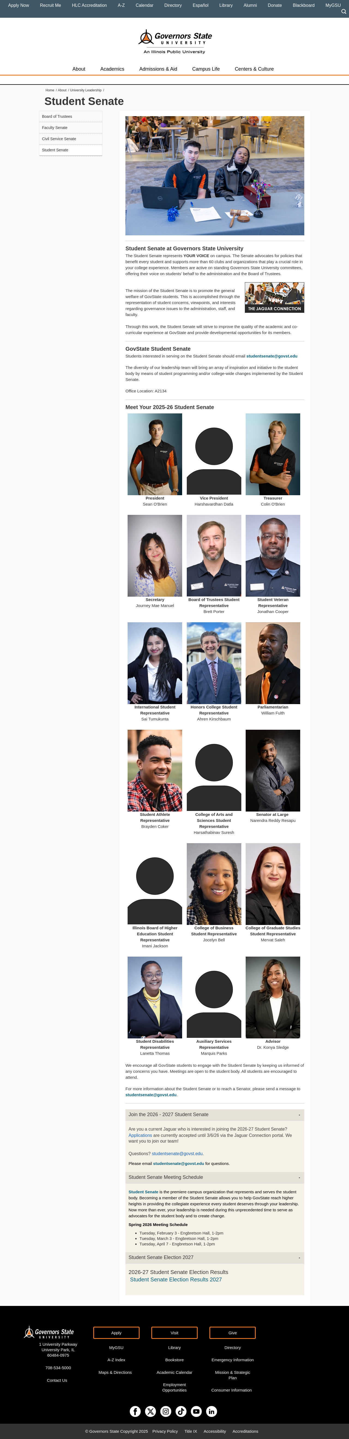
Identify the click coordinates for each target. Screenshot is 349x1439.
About (79, 69)
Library (226, 5)
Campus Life (206, 69)
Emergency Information (233, 1359)
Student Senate (55, 150)
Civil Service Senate (59, 139)
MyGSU (333, 5)
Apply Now (18, 5)
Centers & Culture (254, 69)
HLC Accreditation (89, 5)
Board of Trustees (57, 116)
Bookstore (174, 1359)
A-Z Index (116, 1359)
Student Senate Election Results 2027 (176, 1279)
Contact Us (57, 1380)
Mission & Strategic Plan (232, 1375)
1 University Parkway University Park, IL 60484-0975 (58, 1349)
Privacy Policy (165, 1431)
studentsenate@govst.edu (177, 1153)
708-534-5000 (58, 1367)
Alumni (250, 5)
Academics (112, 69)
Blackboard (304, 5)
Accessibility (215, 1431)
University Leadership (85, 90)
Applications (140, 1135)
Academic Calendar (174, 1372)
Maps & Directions (115, 1372)
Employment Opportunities (174, 1387)
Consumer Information (231, 1390)
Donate (275, 5)
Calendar (145, 5)
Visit (174, 1332)
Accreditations (245, 1431)
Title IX (191, 1431)
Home (50, 90)
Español (201, 5)
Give (232, 1332)
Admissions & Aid (158, 69)
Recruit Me (50, 5)
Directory (173, 5)
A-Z (121, 5)
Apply (116, 1332)
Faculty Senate (54, 127)
